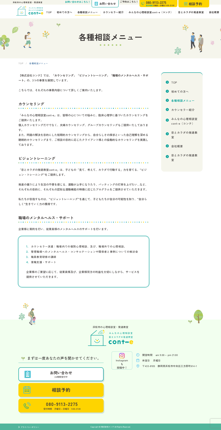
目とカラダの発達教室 (191, 12)
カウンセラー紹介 (113, 12)
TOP (49, 12)
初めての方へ (64, 12)
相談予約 (193, 3)
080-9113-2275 (51, 406)
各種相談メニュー (87, 12)
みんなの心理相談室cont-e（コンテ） (151, 12)
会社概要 (177, 136)
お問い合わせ (105, 4)
